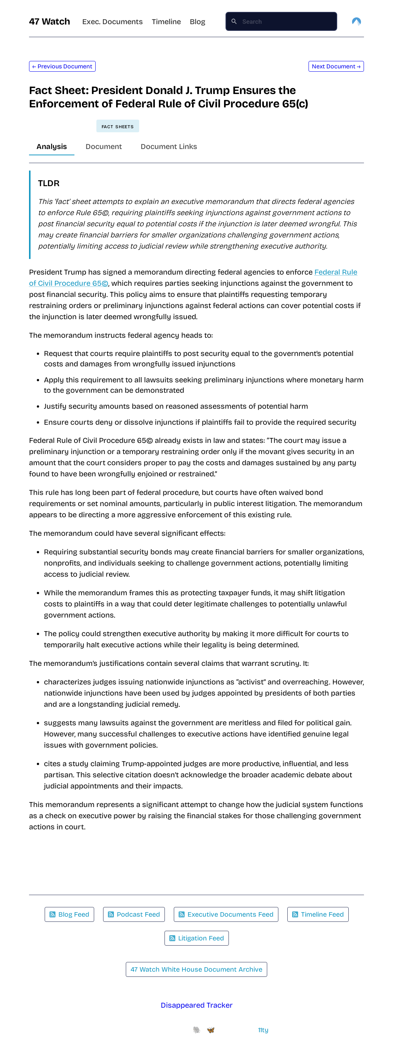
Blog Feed (69, 914)
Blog (197, 21)
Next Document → (336, 66)
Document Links (169, 146)
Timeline (166, 21)
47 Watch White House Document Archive (196, 969)
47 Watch (49, 21)
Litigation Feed (196, 938)
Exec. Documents (112, 21)
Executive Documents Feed (226, 914)
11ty (263, 1030)
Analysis (51, 146)
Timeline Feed (318, 914)
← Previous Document (62, 66)
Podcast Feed (134, 914)
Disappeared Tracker (197, 1005)
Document (104, 146)
